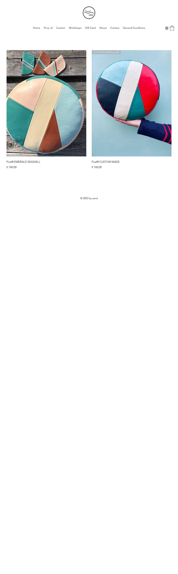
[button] (172, 28)
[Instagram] (167, 28)
